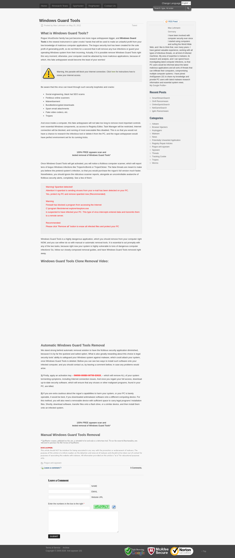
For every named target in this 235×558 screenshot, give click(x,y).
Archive (66, 548)
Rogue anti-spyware (53, 463)
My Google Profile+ (158, 85)
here (113, 72)
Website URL (97, 497)
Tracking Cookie (159, 156)
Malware (155, 134)
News (154, 137)
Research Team (60, 6)
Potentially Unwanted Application (166, 140)
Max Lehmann (59, 25)
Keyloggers (157, 130)
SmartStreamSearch (161, 98)
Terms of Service (53, 548)
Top (204, 551)
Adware (155, 124)
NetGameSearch (159, 108)
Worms (155, 163)
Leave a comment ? (52, 468)
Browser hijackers (160, 127)
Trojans (155, 160)
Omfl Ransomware (160, 101)
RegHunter (94, 6)
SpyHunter (78, 6)
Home (44, 6)
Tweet (134, 25)
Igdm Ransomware (160, 111)
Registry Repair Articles (162, 143)
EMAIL (94, 492)
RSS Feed (172, 21)
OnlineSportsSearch (161, 104)
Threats (155, 153)
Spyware (156, 150)
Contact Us (110, 6)
